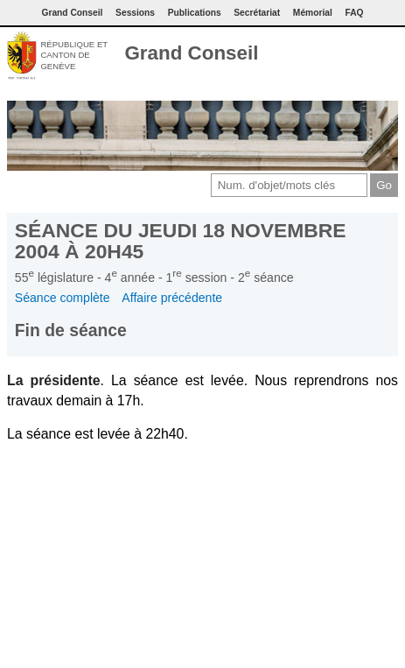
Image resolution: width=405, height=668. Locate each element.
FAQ (354, 13)
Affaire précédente (172, 298)
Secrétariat (257, 13)
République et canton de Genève (74, 55)
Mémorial (312, 13)
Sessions (135, 13)
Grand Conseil (191, 53)
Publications (194, 13)
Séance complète (62, 298)
